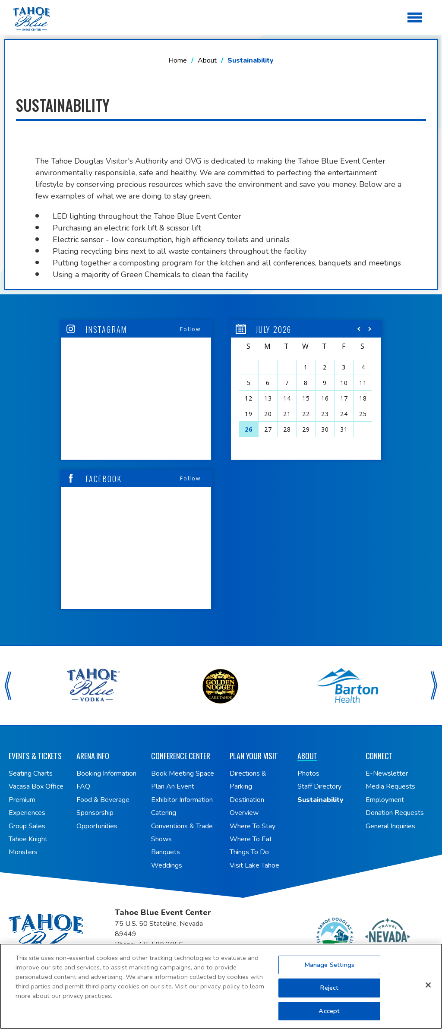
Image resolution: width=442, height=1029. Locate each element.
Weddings (166, 865)
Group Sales (27, 826)
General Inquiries (390, 826)
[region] (306, 390)
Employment (385, 800)
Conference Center (180, 755)
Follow (190, 329)
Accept (329, 1015)
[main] (221, 322)
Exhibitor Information (182, 800)
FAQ (83, 786)
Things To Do (249, 852)
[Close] (428, 989)
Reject (329, 992)
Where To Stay (252, 826)
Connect (379, 755)
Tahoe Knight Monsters (28, 845)
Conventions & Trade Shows (182, 832)
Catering (163, 813)
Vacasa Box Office (36, 786)
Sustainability (320, 800)
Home (177, 60)
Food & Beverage (102, 800)
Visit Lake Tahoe (254, 865)
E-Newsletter (387, 773)
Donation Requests (395, 813)
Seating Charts (31, 773)
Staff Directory (319, 786)
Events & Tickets (35, 755)
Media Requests (390, 786)
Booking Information (106, 773)
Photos (308, 773)
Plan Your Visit (254, 755)
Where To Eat (251, 839)
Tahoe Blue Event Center (62, 935)
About (207, 60)
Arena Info (92, 755)
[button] (359, 331)
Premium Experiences (27, 806)
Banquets (165, 852)
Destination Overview (247, 806)
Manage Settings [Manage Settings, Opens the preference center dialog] (329, 969)
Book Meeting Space (182, 773)
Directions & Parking (248, 780)
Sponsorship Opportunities (96, 819)
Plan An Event (172, 786)
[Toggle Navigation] (415, 18)
